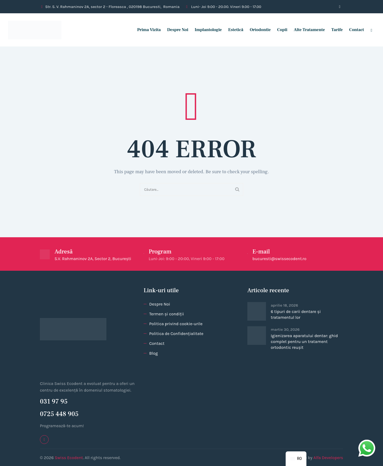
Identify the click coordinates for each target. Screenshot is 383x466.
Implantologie (205, 29)
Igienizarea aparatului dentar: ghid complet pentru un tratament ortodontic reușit (304, 341)
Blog (153, 353)
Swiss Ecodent (69, 457)
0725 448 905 (59, 414)
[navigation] (296, 458)
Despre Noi (175, 29)
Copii (280, 29)
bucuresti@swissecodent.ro (279, 258)
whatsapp (366, 443)
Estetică (233, 29)
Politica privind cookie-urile (175, 323)
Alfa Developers (328, 457)
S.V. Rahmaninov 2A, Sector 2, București (93, 258)
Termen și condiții (166, 313)
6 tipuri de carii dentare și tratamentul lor (296, 314)
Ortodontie (257, 29)
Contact (354, 29)
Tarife (334, 29)
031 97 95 (54, 401)
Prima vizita (146, 29)
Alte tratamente (306, 29)
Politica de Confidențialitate (176, 333)
